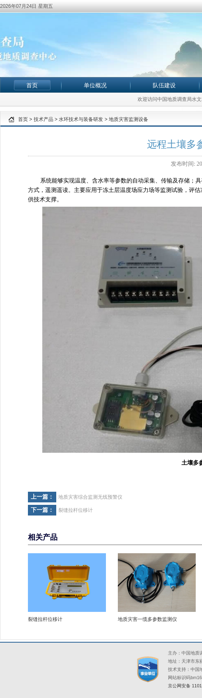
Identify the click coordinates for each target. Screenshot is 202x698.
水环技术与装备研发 (81, 119)
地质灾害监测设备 (128, 119)
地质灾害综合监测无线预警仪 (90, 497)
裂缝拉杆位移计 (75, 510)
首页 (32, 85)
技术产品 (43, 119)
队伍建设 (164, 85)
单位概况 (95, 85)
